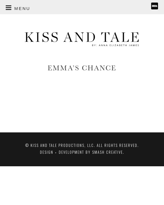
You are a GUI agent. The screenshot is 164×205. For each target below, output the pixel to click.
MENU (18, 7)
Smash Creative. (108, 152)
